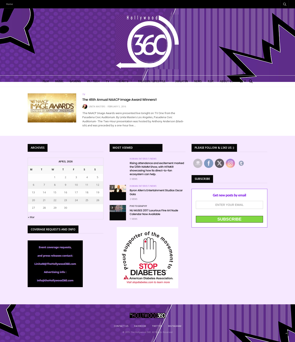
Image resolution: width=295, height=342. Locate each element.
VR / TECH (93, 81)
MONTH (149, 147)
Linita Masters (97, 106)
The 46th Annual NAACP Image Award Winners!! (119, 99)
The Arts (121, 81)
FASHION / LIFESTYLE (152, 81)
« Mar (31, 217)
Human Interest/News (143, 159)
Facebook (140, 325)
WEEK (140, 147)
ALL (157, 147)
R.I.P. (211, 81)
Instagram (174, 325)
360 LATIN (181, 81)
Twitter (157, 325)
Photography (138, 206)
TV (107, 81)
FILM (46, 81)
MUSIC (59, 81)
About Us (226, 81)
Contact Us (121, 325)
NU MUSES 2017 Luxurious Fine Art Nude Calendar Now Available (154, 212)
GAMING (75, 81)
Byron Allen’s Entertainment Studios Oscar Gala (156, 192)
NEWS (198, 81)
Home (9, 4)
